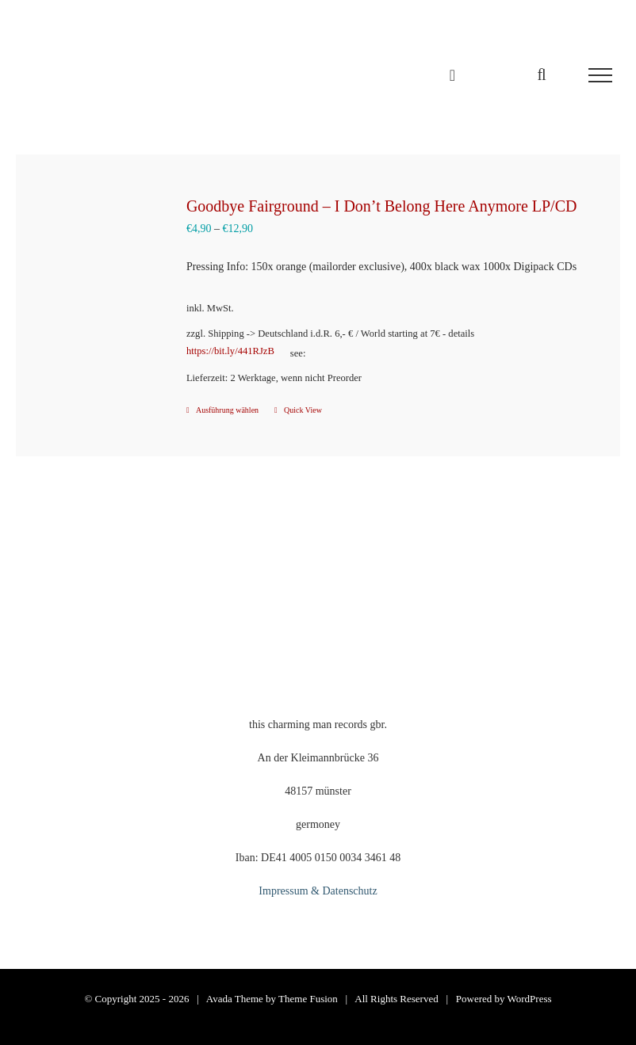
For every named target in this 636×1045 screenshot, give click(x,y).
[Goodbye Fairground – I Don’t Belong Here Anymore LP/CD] (97, 260)
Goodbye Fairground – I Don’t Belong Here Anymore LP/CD (381, 206)
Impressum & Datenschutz (318, 891)
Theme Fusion (308, 999)
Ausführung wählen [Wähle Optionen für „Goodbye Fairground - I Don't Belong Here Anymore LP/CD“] (227, 410)
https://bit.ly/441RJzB (230, 351)
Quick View (303, 410)
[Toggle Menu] (600, 75)
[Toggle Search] (541, 74)
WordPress (530, 999)
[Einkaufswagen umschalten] (452, 75)
